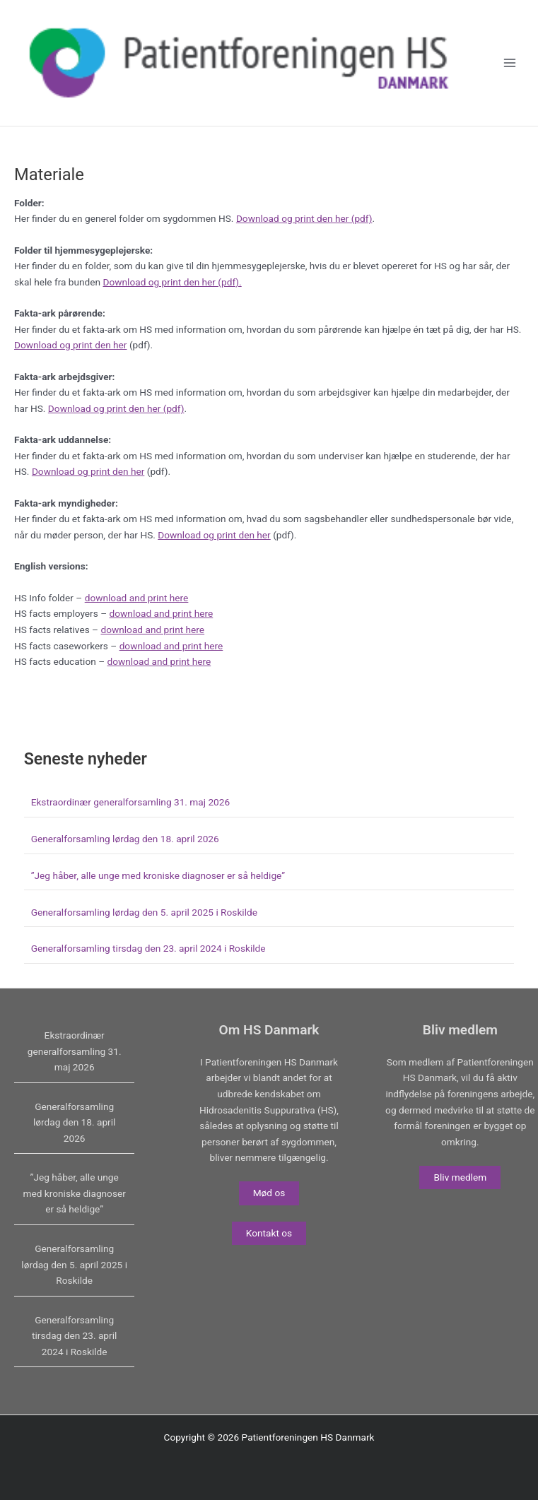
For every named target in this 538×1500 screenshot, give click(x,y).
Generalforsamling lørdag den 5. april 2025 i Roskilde (144, 912)
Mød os (269, 1192)
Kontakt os (269, 1233)
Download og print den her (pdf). (172, 282)
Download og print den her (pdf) (304, 218)
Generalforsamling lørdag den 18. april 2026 (125, 838)
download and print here (137, 597)
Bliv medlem (459, 1177)
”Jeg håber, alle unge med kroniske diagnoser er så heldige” (158, 875)
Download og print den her (70, 344)
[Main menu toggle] (510, 63)
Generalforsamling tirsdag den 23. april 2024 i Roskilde (148, 948)
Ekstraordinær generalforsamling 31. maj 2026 (130, 802)
